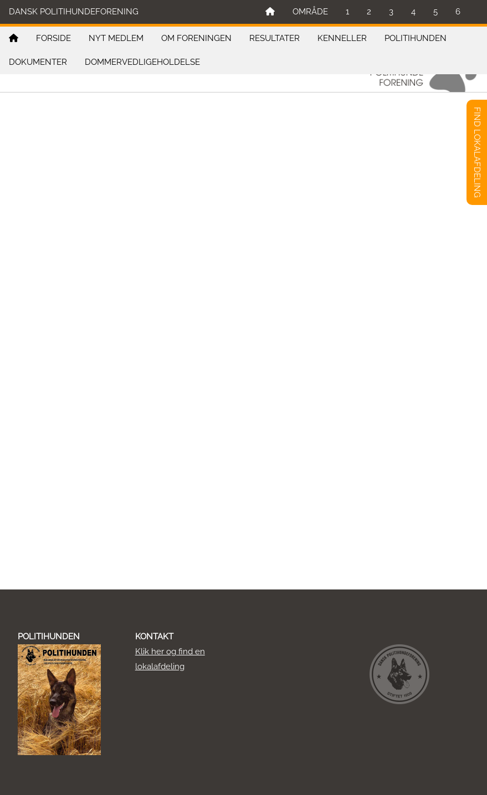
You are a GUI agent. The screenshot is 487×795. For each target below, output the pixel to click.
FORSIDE (53, 38)
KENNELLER (342, 38)
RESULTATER (274, 38)
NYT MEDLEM (116, 38)
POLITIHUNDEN (416, 38)
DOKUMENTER (38, 62)
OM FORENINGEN (196, 38)
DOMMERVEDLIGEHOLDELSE (142, 62)
